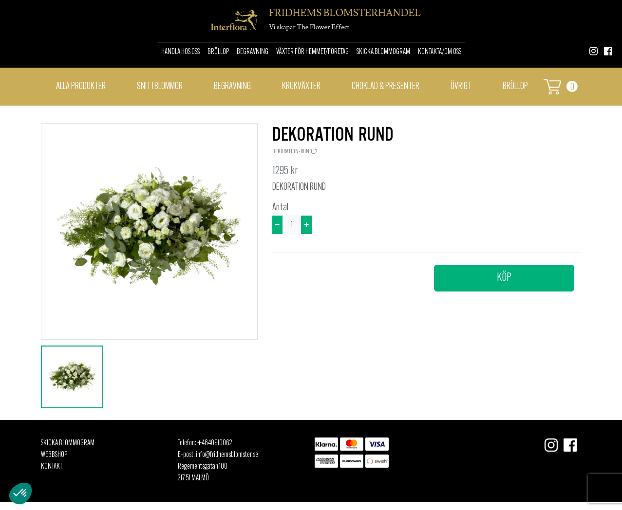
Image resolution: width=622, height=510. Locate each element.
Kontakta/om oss (439, 52)
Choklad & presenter (385, 86)
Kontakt (51, 467)
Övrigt (461, 86)
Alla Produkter (81, 86)
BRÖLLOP (515, 86)
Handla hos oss (180, 52)
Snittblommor (160, 86)
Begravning (252, 52)
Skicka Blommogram (383, 52)
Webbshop (54, 455)
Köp (504, 278)
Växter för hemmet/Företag (312, 52)
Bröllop (218, 52)
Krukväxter (301, 86)
